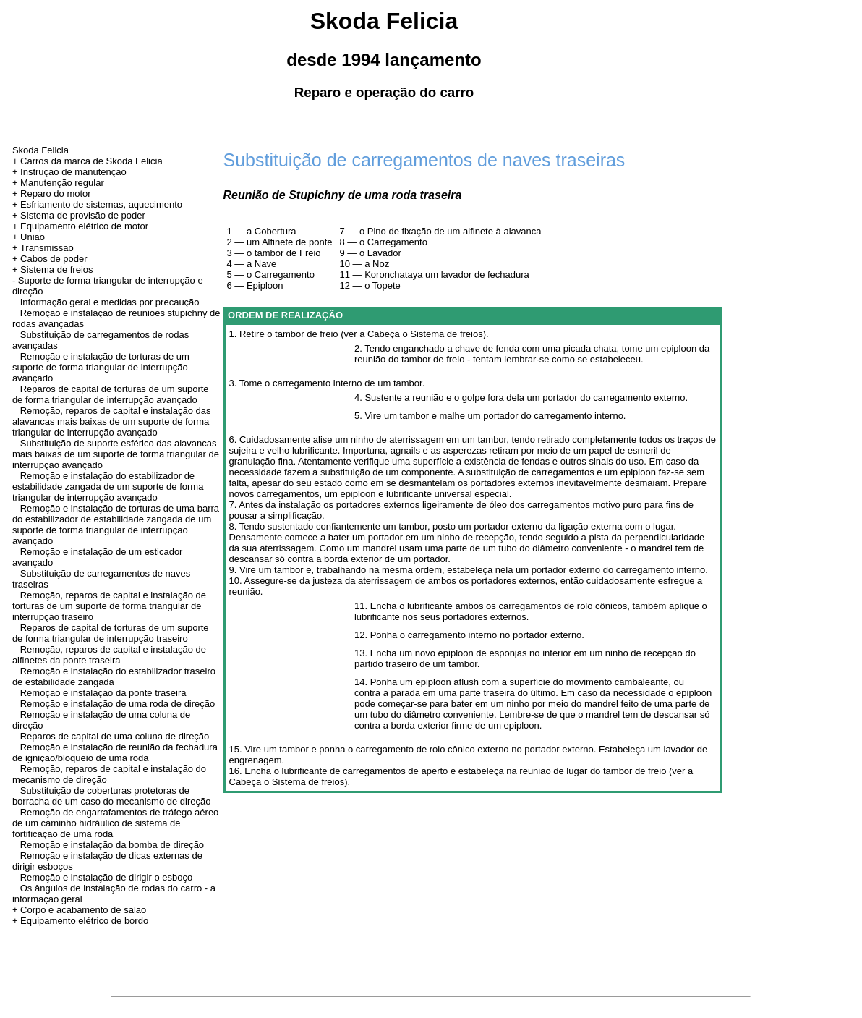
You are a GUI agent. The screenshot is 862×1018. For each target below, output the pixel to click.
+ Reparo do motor (51, 193)
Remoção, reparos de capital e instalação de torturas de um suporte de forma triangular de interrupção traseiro (109, 606)
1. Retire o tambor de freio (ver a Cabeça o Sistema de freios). (359, 333)
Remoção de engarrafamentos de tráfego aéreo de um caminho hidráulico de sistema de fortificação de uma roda (115, 823)
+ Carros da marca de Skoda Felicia (87, 161)
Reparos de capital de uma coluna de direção (115, 736)
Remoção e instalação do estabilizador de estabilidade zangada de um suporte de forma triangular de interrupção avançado (108, 486)
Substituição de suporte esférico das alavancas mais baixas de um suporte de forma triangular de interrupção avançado (115, 454)
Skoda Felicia (40, 150)
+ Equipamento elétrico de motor (80, 226)
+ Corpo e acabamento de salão (79, 909)
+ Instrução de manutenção (69, 171)
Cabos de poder (54, 258)
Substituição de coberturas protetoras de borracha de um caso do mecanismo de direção (111, 796)
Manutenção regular (62, 182)
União (32, 237)
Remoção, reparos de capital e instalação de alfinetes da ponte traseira (109, 655)
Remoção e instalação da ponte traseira (103, 692)
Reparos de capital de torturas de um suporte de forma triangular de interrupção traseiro (110, 633)
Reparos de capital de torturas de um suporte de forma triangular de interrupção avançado (110, 394)
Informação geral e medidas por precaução (110, 302)
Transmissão (47, 247)
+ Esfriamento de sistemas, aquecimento (97, 204)
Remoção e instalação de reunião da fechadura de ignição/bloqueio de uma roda (115, 752)
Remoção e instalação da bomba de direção (112, 844)
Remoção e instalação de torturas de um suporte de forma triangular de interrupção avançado (100, 367)
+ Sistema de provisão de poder (78, 215)
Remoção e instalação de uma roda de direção (118, 703)
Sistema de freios (56, 269)
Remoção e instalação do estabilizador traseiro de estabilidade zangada (114, 676)
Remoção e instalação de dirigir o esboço (106, 877)
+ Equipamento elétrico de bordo (80, 920)
